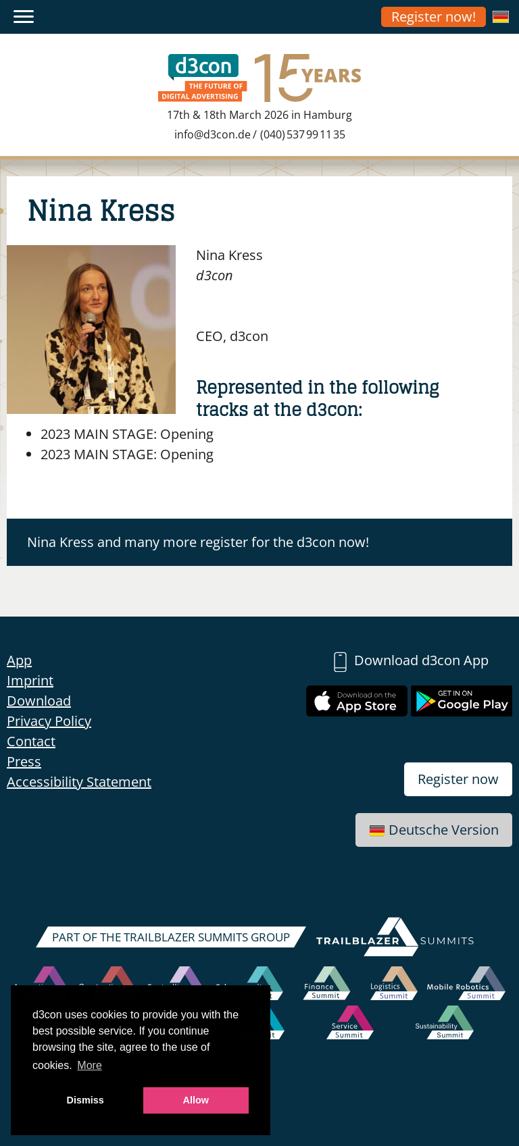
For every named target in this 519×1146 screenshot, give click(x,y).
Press (24, 761)
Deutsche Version (434, 830)
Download (39, 701)
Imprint (30, 680)
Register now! (433, 16)
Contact (31, 741)
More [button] (89, 1065)
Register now (458, 779)
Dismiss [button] (85, 1100)
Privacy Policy (49, 721)
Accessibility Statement (79, 782)
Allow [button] (196, 1100)
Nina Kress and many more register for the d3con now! (198, 542)
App (19, 660)
